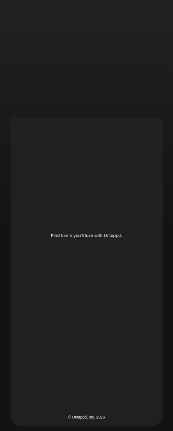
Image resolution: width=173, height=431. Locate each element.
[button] (156, 15)
